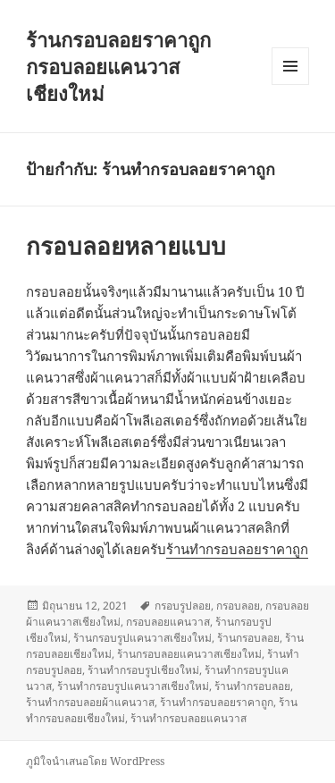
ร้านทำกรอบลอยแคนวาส (188, 718)
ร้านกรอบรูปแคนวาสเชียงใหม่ (142, 637)
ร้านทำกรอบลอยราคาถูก (237, 549)
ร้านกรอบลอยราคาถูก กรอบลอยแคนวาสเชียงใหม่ (118, 66)
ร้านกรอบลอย (248, 637)
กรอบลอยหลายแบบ (126, 246)
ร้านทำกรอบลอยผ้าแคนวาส (90, 702)
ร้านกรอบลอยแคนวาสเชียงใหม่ (189, 653)
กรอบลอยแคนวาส (168, 621)
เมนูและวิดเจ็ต (290, 66)
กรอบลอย (238, 605)
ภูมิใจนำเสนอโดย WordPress (95, 761)
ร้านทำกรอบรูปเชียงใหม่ (143, 670)
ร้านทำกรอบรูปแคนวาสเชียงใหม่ (133, 686)
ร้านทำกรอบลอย (252, 686)
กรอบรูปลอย (183, 605)
